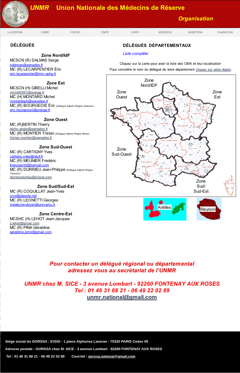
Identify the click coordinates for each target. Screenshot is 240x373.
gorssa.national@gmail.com (111, 356)
